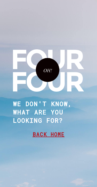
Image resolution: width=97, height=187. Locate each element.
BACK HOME (49, 134)
